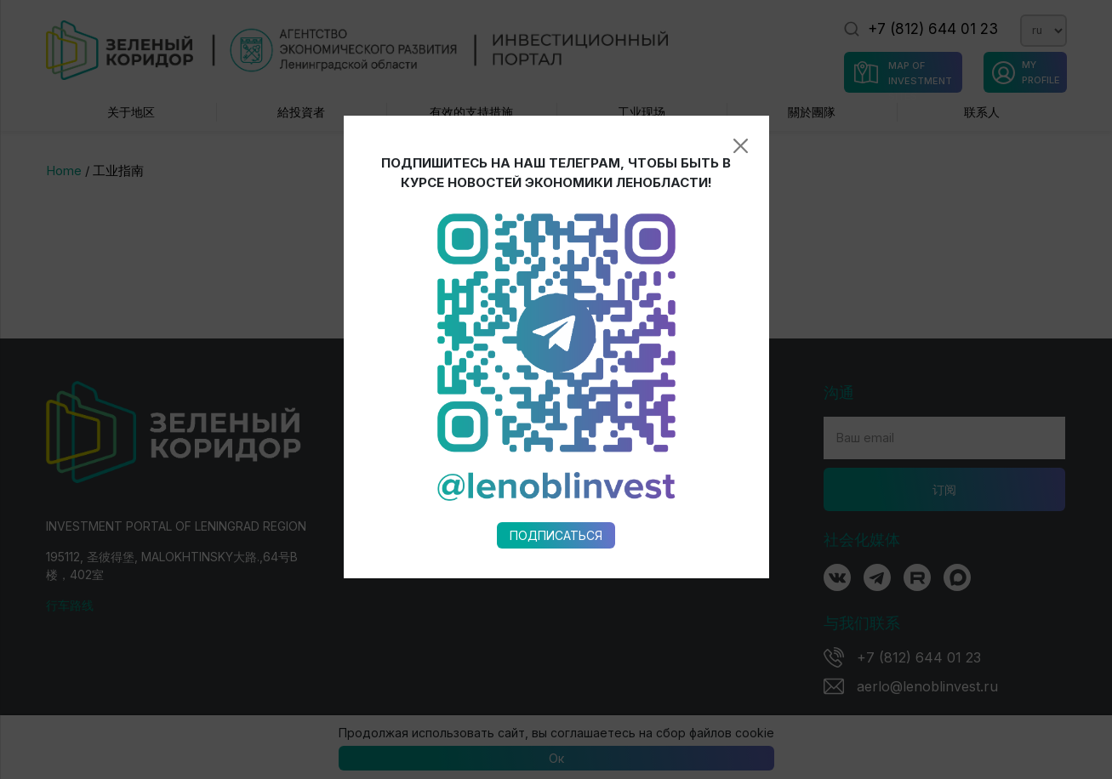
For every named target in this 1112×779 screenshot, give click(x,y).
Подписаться (556, 505)
